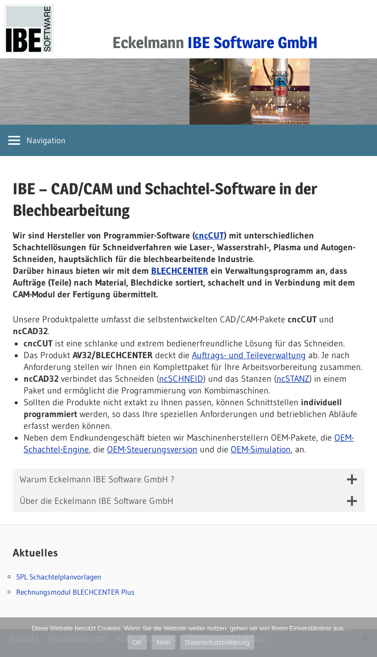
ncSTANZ (292, 378)
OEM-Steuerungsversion (152, 449)
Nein (163, 642)
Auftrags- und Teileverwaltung (249, 355)
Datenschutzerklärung (217, 642)
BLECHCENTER (179, 270)
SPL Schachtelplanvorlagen (58, 576)
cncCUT (209, 235)
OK (137, 642)
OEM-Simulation (261, 449)
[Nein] (365, 637)
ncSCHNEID (181, 378)
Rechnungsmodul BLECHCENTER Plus (75, 592)
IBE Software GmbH (253, 42)
